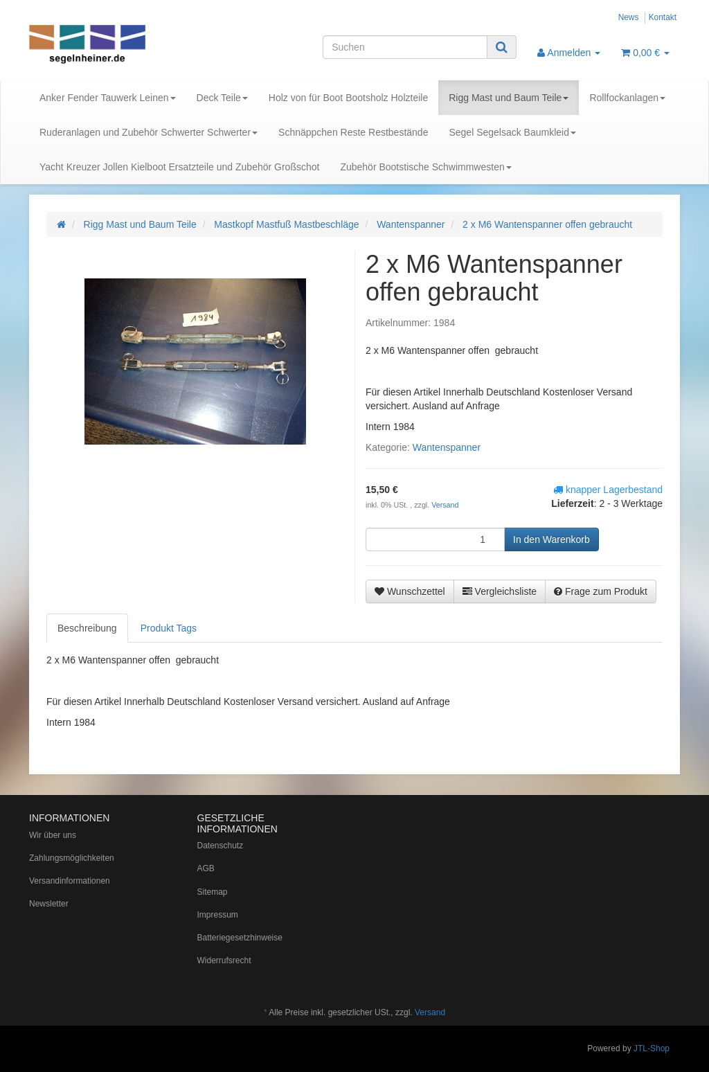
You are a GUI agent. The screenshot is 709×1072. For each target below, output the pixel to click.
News (628, 17)
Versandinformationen (69, 881)
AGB (206, 868)
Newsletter (49, 904)
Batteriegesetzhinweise (239, 938)
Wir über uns (52, 835)
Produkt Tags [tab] (169, 628)
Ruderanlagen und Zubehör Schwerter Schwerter (148, 132)
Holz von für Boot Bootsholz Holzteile (348, 97)
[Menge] (435, 539)
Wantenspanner (447, 447)
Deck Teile (222, 97)
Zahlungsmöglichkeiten (71, 858)
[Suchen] (405, 47)
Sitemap (212, 892)
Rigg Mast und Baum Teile (508, 97)
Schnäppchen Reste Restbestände (353, 132)
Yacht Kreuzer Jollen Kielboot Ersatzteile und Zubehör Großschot (179, 166)
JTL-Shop (652, 1048)
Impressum (217, 915)
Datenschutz (220, 845)
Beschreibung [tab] (87, 628)
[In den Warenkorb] (551, 539)
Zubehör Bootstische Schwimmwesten (425, 166)
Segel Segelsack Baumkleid (512, 132)
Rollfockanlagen (627, 97)
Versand (444, 505)
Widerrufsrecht (224, 960)
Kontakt (662, 17)
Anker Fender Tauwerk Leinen (107, 97)
